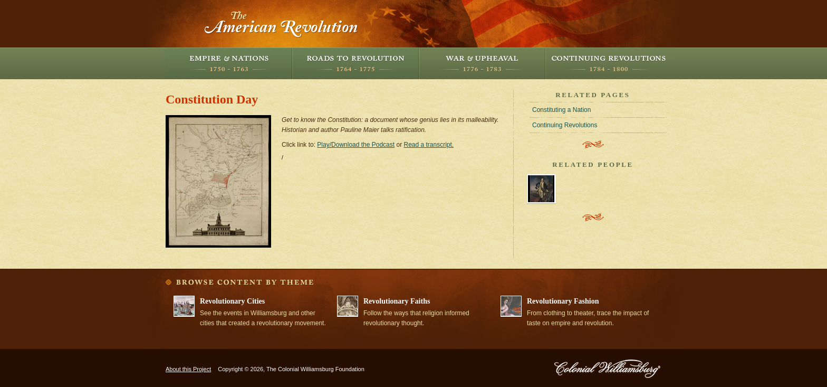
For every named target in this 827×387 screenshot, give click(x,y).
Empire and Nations (229, 63)
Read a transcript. (428, 144)
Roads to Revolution (355, 63)
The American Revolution (281, 24)
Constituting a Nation (561, 110)
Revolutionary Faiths (396, 301)
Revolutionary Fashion (563, 301)
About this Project (188, 369)
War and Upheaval (482, 63)
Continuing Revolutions (608, 63)
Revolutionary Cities (232, 301)
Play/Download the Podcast (356, 144)
